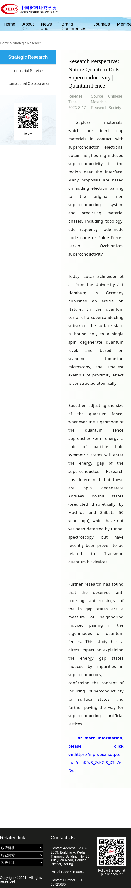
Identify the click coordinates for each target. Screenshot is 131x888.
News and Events (47, 26)
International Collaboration (28, 84)
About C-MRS (28, 26)
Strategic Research (27, 43)
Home (9, 24)
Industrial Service (28, 71)
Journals (101, 24)
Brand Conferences (74, 26)
